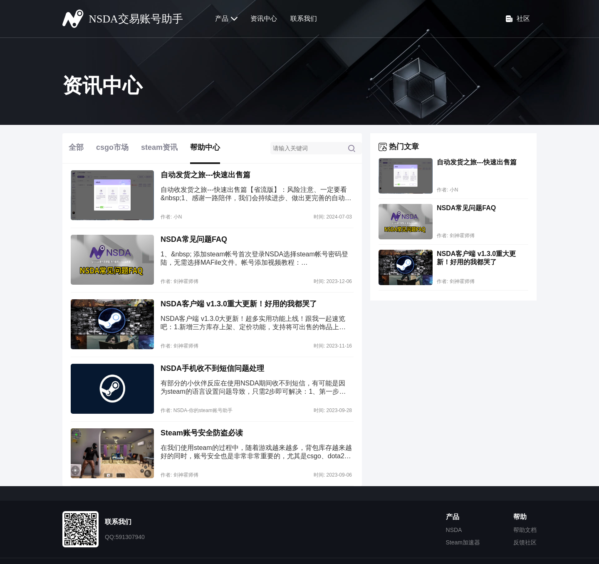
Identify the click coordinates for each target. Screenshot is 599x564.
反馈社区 (525, 542)
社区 (518, 18)
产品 (226, 18)
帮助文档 (525, 530)
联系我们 (303, 18)
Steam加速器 (463, 542)
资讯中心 (263, 18)
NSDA (454, 530)
